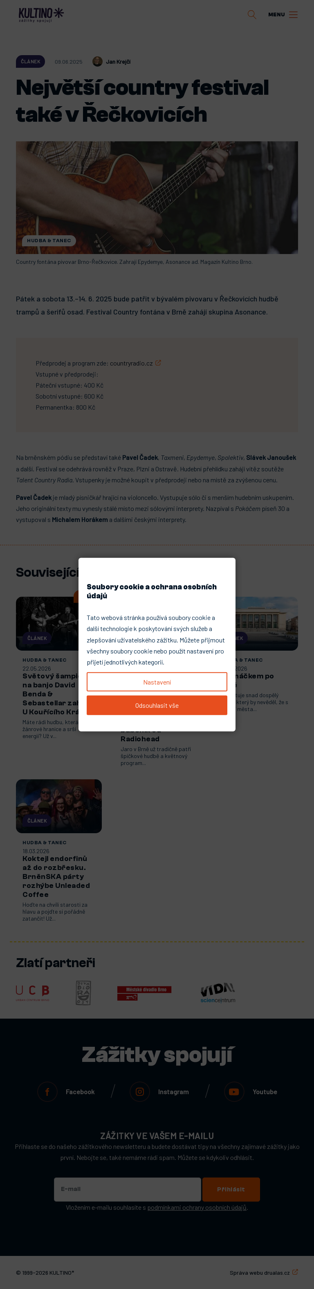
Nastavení (157, 682)
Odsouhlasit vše (157, 705)
